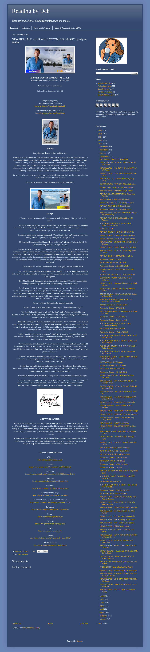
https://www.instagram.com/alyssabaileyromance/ (50, 509)
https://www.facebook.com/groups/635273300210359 (50, 502)
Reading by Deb (31, 11)
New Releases (23, 554)
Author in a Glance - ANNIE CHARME (114, 266)
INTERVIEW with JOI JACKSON (112, 369)
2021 (100, 623)
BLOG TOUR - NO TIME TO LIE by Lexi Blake (117, 275)
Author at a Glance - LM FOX (111, 467)
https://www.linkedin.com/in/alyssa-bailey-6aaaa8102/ (50, 538)
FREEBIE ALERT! (107, 229)
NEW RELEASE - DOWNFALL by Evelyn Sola (117, 402)
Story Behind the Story (106, 95)
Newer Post (16, 624)
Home (50, 624)
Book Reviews (103, 89)
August (103, 596)
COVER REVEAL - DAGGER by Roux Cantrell (117, 239)
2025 (100, 134)
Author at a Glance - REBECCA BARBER (115, 209)
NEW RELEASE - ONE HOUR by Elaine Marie (117, 520)
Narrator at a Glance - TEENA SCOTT (114, 305)
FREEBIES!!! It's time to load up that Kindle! (116, 567)
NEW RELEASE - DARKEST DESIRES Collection (119, 508)
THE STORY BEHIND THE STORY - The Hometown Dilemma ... (115, 324)
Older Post (84, 624)
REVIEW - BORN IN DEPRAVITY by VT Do (116, 256)
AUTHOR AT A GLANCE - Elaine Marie (114, 451)
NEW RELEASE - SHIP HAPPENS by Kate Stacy (118, 570)
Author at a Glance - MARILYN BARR (114, 464)
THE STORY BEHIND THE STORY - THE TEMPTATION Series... (115, 224)
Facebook (14, 28)
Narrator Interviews (105, 92)
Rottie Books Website (42, 28)
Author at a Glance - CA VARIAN (112, 308)
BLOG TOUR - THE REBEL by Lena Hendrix (117, 187)
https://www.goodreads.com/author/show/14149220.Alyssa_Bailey (50, 474)
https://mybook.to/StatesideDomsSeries (50, 113)
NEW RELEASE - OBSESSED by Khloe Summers (119, 414)
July (102, 599)
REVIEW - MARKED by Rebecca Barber (115, 206)
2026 (100, 130)
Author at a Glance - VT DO (110, 259)
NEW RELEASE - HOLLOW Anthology (114, 423)
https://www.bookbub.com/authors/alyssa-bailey (50, 481)
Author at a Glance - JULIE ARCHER (114, 332)
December (104, 146)
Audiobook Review (105, 83)
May (102, 606)
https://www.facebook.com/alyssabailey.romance (50, 488)
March (103, 612)
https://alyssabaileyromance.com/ (50, 460)
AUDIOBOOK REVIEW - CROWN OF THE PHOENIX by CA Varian (116, 300)
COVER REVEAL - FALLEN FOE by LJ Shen (117, 203)
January (103, 619)
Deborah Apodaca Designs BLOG (68, 28)
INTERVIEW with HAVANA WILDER (113, 494)
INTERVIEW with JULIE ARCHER (113, 329)
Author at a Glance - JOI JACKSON (113, 372)
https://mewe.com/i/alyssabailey (50, 531)
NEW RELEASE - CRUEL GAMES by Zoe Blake (118, 247)
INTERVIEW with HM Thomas (111, 362)
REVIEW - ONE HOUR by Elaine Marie (115, 448)
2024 (100, 137)
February (104, 616)
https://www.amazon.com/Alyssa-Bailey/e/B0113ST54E (50, 467)
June (102, 603)
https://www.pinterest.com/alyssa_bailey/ (50, 524)
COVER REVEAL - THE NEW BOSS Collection (117, 184)
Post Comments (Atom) (31, 628)
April (102, 609)
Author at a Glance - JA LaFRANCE (113, 317)
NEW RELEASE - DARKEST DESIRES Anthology (119, 411)
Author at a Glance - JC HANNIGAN (113, 458)
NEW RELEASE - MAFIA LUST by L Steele (116, 191)
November (104, 150)
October (103, 153)
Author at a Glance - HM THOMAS (113, 365)
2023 (100, 140)
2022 (100, 143)
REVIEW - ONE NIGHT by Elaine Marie (115, 454)
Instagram (26, 28)
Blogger (79, 641)
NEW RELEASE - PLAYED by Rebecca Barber (117, 235)
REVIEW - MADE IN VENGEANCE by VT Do (117, 232)
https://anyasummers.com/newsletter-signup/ (50, 545)
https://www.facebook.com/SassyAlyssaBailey (50, 495)
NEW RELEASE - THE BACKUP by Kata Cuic (117, 516)
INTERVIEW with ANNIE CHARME (113, 263)
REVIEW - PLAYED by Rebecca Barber (115, 199)
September (104, 156)
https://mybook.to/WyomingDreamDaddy (50, 106)
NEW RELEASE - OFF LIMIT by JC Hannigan (117, 523)
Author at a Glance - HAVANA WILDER (114, 490)
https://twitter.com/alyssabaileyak (50, 517)
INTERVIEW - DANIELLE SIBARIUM (114, 159)
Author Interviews (104, 86)
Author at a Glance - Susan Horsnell (113, 320)
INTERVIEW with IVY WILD (110, 481)
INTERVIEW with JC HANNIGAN (112, 461)
